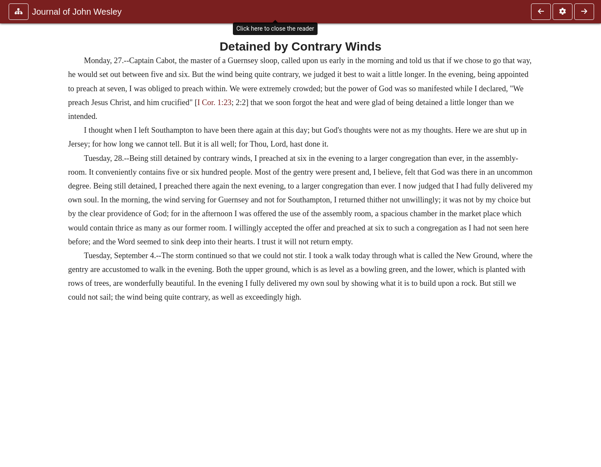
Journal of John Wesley (77, 11)
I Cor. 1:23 (214, 102)
